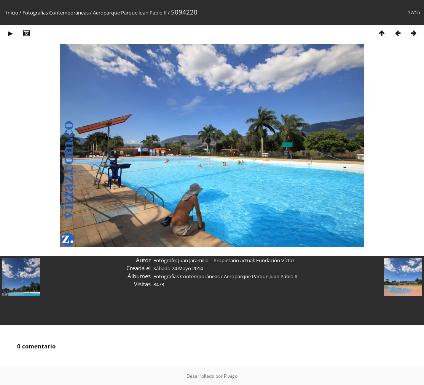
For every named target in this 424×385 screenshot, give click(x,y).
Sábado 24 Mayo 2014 (178, 268)
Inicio (12, 12)
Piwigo (231, 376)
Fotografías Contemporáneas (55, 12)
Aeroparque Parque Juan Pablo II (130, 12)
